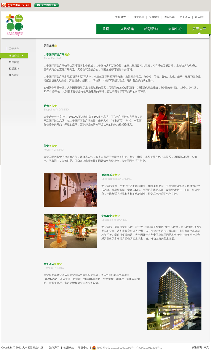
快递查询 (197, 347)
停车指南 (169, 17)
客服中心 (83, 347)
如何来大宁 (121, 17)
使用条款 (69, 347)
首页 (105, 29)
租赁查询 (14, 68)
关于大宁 (199, 29)
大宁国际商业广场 (15, 25)
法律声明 (54, 347)
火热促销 (127, 29)
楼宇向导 (139, 17)
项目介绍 (14, 55)
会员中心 (175, 29)
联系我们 (14, 75)
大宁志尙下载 (46, 5)
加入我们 (200, 17)
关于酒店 (185, 17)
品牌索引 (154, 17)
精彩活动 (151, 29)
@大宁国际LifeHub (16, 5)
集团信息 (14, 62)
